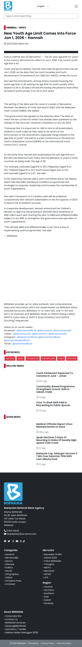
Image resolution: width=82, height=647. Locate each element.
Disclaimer (34, 643)
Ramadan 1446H (53, 554)
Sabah (47, 600)
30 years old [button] (32, 358)
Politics (9, 567)
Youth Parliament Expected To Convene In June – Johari (54, 374)
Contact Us (11, 619)
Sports (8, 561)
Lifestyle (9, 564)
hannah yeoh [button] (48, 358)
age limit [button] (10, 358)
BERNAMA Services (15, 622)
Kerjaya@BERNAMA (15, 626)
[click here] (13, 530)
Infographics (12, 574)
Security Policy (64, 643)
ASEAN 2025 (50, 557)
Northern (49, 590)
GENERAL (11, 27)
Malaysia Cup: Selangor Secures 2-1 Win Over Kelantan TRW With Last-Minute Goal (57, 456)
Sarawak (48, 603)
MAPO (47, 567)
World (8, 570)
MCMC (47, 574)
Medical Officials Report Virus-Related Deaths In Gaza (54, 425)
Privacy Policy (47, 643)
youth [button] (20, 358)
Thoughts (49, 564)
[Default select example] (43, 6)
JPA (46, 577)
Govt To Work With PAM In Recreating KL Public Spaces (53, 404)
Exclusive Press (13, 580)
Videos (8, 577)
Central (48, 586)
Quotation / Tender (15, 629)
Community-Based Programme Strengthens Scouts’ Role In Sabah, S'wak (55, 389)
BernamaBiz (11, 557)
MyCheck (49, 570)
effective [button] (71, 358)
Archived (10, 584)
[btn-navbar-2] (76, 6)
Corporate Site (13, 616)
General (9, 554)
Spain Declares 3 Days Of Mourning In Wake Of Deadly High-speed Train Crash (56, 440)
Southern (49, 593)
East (46, 596)
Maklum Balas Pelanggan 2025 (21, 632)
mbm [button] (61, 358)
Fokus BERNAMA (52, 561)
